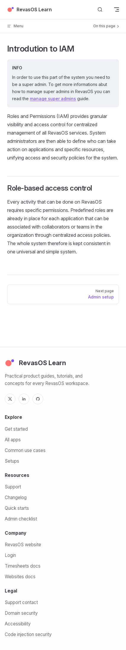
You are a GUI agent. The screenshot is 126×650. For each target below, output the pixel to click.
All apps (13, 440)
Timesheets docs (23, 566)
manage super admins (53, 98)
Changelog (16, 497)
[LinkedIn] (24, 399)
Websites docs (20, 576)
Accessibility (17, 624)
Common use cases (25, 450)
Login (10, 555)
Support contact (21, 602)
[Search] (100, 9)
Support (13, 487)
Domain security (21, 613)
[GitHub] (38, 399)
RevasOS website (23, 544)
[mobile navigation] (116, 9)
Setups (12, 461)
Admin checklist (21, 519)
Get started (16, 429)
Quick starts (17, 508)
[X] (10, 399)
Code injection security (28, 634)
